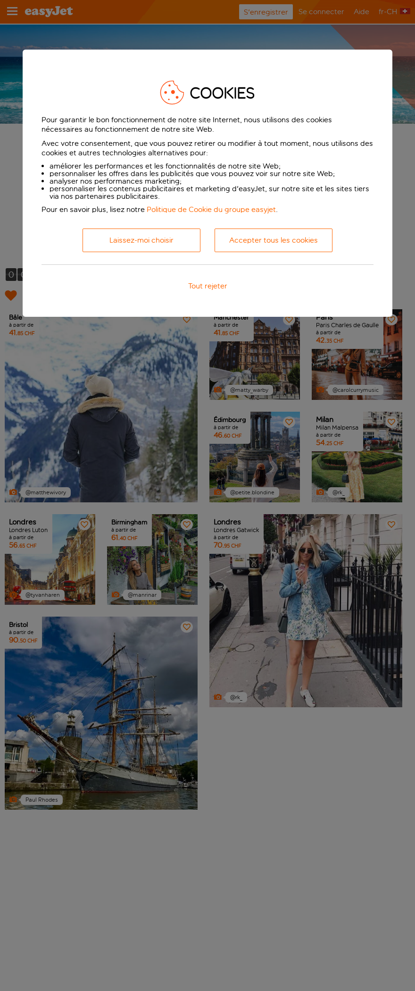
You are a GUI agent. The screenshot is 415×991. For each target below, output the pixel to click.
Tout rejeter (207, 285)
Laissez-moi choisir (141, 240)
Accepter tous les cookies (273, 240)
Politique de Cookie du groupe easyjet (211, 209)
